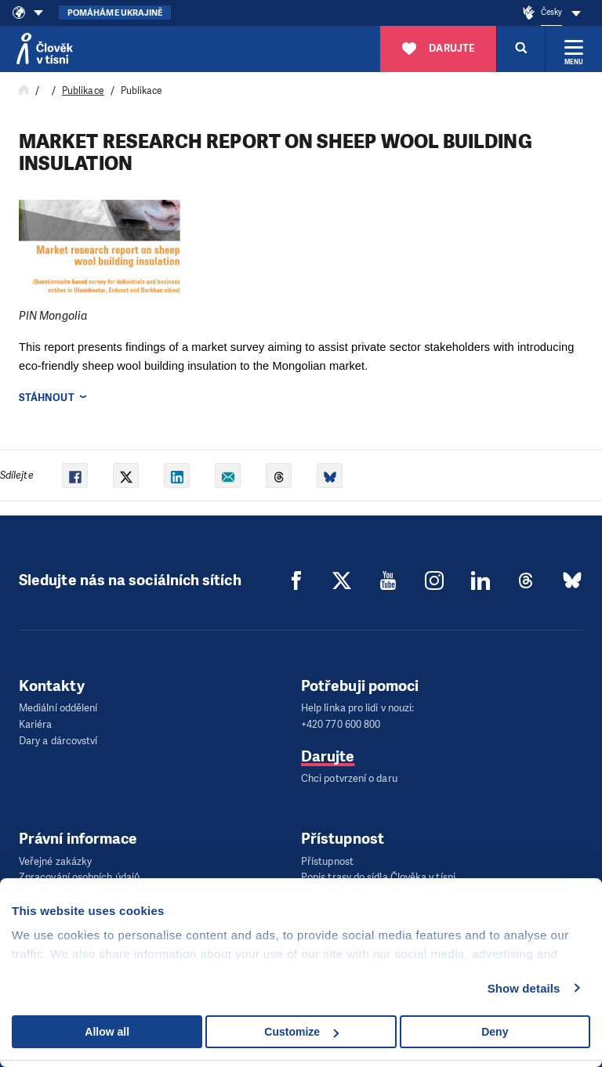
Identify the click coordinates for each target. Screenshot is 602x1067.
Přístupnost (327, 860)
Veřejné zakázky (55, 860)
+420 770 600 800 (340, 724)
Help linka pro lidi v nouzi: (357, 707)
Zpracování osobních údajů (79, 876)
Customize (301, 1031)
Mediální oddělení (58, 707)
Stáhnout (46, 397)
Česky (551, 12)
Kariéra (36, 724)
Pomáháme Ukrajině (114, 13)
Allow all (107, 1031)
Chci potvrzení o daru (349, 778)
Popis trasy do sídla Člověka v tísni (378, 876)
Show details (524, 988)
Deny (494, 1031)
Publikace (83, 90)
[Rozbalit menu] (574, 48)
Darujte (328, 755)
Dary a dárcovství (58, 740)
